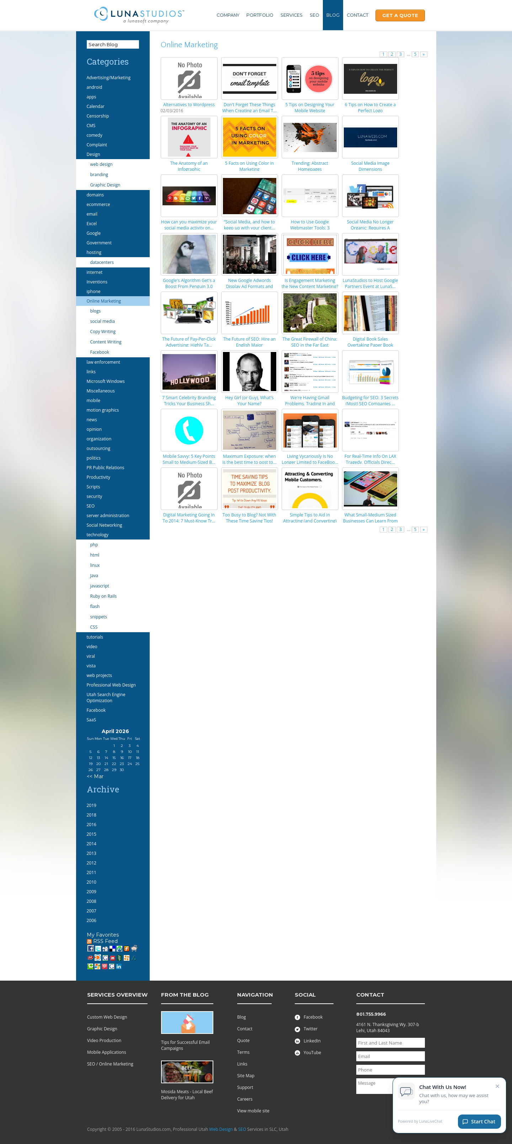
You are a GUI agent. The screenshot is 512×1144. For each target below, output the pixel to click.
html (95, 555)
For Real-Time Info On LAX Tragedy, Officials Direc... (370, 459)
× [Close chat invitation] (497, 1086)
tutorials (95, 637)
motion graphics (103, 410)
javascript (99, 586)
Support (245, 1087)
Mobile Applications (106, 1052)
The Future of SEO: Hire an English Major (249, 342)
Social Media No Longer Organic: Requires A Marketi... (370, 228)
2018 (91, 815)
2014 (91, 844)
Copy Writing (103, 332)
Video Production (104, 1040)
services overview (117, 994)
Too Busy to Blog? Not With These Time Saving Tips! (249, 518)
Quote (243, 1040)
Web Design (221, 1129)
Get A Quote (400, 15)
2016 (91, 825)
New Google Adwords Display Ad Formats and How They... (249, 286)
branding (99, 175)
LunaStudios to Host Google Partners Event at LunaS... (370, 283)
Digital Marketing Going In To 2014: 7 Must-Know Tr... (189, 518)
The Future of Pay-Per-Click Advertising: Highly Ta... (188, 342)
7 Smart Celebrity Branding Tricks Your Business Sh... (188, 401)
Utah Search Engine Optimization (106, 698)
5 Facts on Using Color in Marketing (249, 166)
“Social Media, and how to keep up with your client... (249, 225)
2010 (91, 882)
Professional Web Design (111, 685)
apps (91, 97)
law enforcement (103, 362)
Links (242, 1064)
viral (91, 656)
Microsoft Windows (106, 381)
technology (97, 535)
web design (101, 164)
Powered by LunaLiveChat (420, 1122)
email (92, 214)
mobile (93, 400)
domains (95, 195)
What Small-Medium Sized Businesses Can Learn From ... (370, 521)
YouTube (308, 1053)
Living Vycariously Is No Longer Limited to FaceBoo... (310, 459)
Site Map (246, 1076)
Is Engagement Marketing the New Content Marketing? (310, 283)
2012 (91, 863)
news (92, 420)
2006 (91, 920)
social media (102, 321)
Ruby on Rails (103, 596)
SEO (314, 15)
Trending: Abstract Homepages (310, 166)
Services (292, 15)
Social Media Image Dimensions (370, 166)
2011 (91, 872)
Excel (92, 224)
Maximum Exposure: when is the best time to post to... (249, 459)
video (92, 647)
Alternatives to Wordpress (189, 105)
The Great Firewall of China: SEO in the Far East (310, 342)
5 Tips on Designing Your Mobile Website (310, 108)
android (94, 87)
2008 (91, 901)
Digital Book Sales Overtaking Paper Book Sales (370, 345)
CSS (94, 627)
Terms (243, 1052)
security (94, 496)
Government (99, 243)
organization (99, 439)
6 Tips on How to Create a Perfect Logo (370, 108)
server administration (108, 516)
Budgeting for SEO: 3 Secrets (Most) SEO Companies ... (370, 401)
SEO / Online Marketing (110, 1064)
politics (94, 458)
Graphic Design (105, 185)
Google (94, 233)
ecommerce (98, 204)
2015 (91, 834)
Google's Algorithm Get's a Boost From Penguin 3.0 (189, 283)
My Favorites (103, 935)
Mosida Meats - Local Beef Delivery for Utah (187, 1095)
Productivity (98, 477)
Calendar (96, 106)
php (94, 545)
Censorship (98, 116)
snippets (98, 617)
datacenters (102, 262)
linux (95, 565)
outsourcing (99, 448)
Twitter (306, 1029)
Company (228, 15)
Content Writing (106, 342)
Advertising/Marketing (109, 78)
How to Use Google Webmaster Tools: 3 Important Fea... (310, 228)
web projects (99, 675)
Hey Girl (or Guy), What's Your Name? (249, 401)
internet (95, 272)
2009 (91, 892)
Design (93, 154)
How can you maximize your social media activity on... (189, 225)
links (91, 372)
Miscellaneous (101, 391)
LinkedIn (308, 1041)
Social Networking (104, 525)
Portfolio (259, 15)
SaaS (91, 720)
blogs (95, 311)
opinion (94, 429)
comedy (94, 135)
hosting (94, 252)
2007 (91, 911)
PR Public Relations (105, 468)
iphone (94, 291)
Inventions (97, 282)
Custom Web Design (107, 1017)
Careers (244, 1099)
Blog (333, 15)
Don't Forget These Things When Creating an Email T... (249, 108)
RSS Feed (102, 941)
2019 (91, 805)
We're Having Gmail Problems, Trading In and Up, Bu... (310, 404)
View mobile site (253, 1111)
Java (94, 576)
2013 (91, 853)
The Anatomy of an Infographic (189, 166)
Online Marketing (104, 301)
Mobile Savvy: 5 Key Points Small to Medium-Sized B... (188, 459)
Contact (357, 15)
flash (95, 606)
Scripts (93, 487)
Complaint (97, 145)
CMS (91, 126)
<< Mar (95, 776)
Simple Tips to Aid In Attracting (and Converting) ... (309, 521)
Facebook (99, 352)
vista (91, 666)
